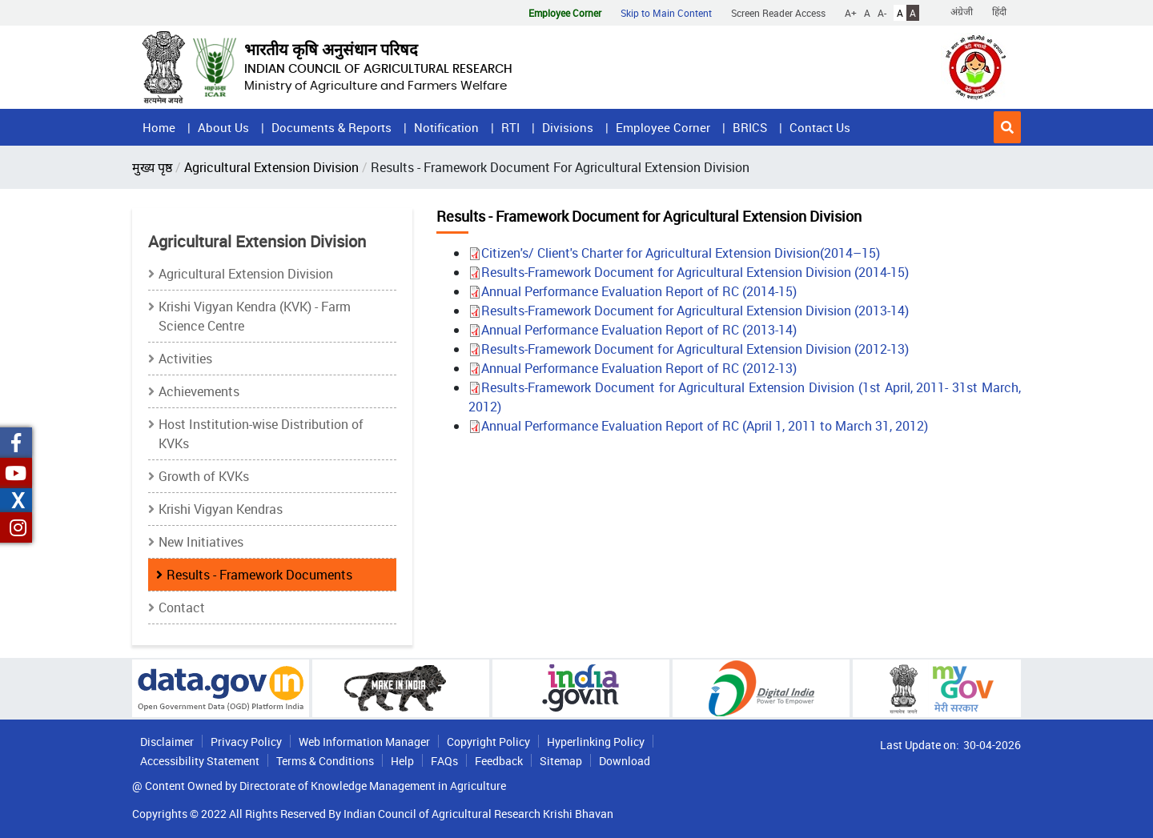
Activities (185, 358)
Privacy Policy (246, 741)
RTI (510, 127)
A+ (851, 13)
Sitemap (561, 760)
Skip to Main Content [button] (666, 13)
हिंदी (999, 11)
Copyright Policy (488, 741)
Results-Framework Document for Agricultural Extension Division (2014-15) (688, 272)
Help (402, 760)
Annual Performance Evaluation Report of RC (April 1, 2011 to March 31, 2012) (698, 426)
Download (624, 760)
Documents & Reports (331, 127)
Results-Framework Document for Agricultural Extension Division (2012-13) (688, 349)
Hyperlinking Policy (596, 741)
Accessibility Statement (199, 760)
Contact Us (819, 127)
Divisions (567, 127)
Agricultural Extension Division (271, 167)
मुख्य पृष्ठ (152, 167)
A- (882, 13)
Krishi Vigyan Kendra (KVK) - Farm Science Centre (255, 316)
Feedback (499, 760)
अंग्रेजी (961, 11)
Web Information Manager (364, 741)
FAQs (444, 760)
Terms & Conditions (325, 760)
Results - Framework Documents (259, 574)
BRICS (750, 127)
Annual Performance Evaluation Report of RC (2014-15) (632, 291)
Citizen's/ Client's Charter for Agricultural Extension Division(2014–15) (674, 253)
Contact (182, 607)
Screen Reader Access (778, 13)
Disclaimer (167, 741)
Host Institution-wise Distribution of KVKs (261, 433)
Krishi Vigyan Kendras (221, 509)
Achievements (199, 391)
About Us (223, 127)
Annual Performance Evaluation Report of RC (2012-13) (632, 368)
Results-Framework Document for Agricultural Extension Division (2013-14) (688, 310)
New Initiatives (201, 542)
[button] (1007, 127)
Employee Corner (663, 127)
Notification (446, 127)
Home (159, 127)
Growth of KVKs (204, 476)
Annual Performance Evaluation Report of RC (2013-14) (632, 330)
